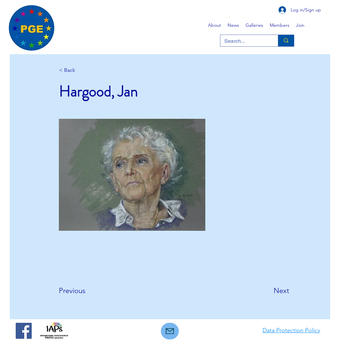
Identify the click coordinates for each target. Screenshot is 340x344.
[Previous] (80, 290)
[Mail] (170, 331)
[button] (254, 25)
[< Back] (80, 70)
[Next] (272, 290)
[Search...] (244, 41)
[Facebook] (24, 331)
